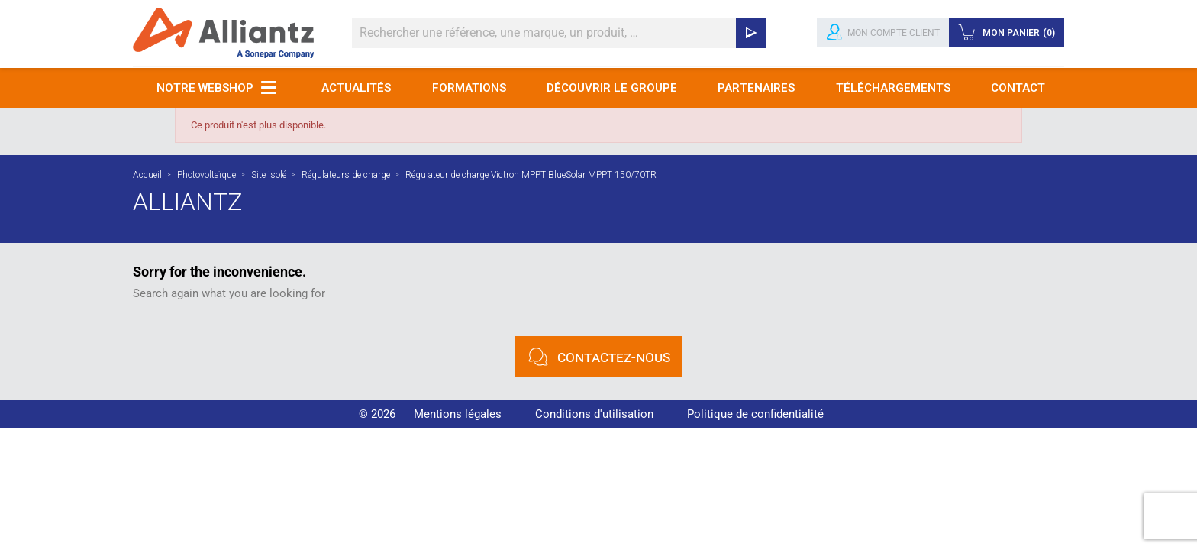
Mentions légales (458, 414)
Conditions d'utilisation (594, 414)
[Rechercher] (559, 33)
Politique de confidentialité (755, 414)
